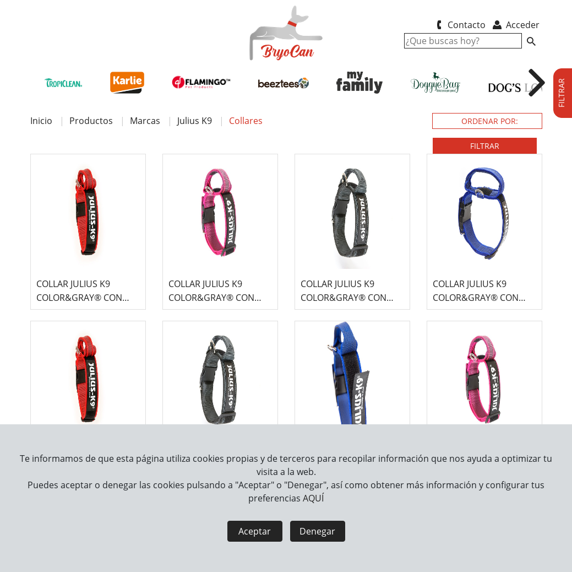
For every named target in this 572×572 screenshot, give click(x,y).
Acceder (515, 25)
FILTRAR (484, 146)
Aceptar (254, 531)
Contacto (459, 25)
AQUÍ (313, 498)
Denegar (317, 531)
